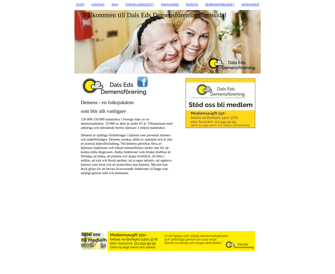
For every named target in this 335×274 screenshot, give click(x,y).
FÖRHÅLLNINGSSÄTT (139, 4)
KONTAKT (98, 4)
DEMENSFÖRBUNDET (219, 4)
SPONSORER (250, 4)
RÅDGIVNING (170, 4)
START (80, 4)
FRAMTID (192, 4)
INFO (115, 4)
